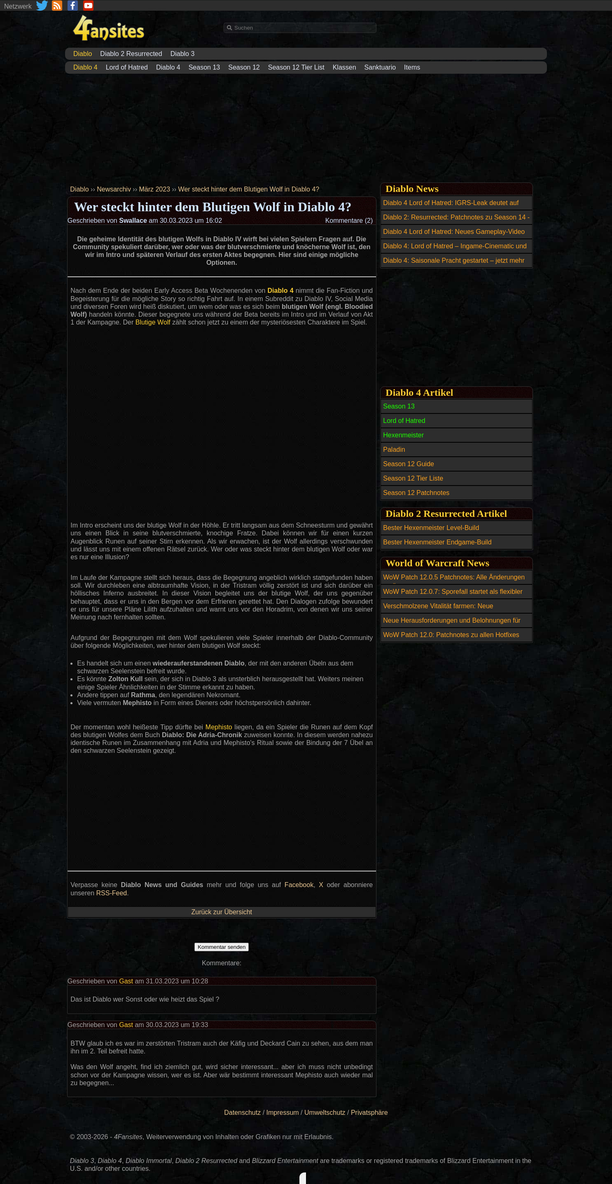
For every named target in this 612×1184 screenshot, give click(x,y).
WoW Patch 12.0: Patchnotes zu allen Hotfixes (451, 634)
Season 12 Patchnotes (416, 492)
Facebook (299, 884)
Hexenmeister (403, 435)
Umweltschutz (325, 1112)
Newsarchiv (114, 189)
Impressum (282, 1112)
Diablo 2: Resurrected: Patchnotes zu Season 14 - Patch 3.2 (456, 222)
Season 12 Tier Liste (413, 478)
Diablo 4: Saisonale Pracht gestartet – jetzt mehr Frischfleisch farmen (453, 265)
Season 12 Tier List (296, 67)
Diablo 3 (183, 53)
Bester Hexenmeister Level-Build (431, 527)
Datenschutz (242, 1112)
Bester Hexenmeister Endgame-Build (437, 542)
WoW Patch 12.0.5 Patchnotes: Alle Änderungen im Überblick (454, 582)
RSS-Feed (111, 893)
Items (412, 67)
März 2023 (154, 189)
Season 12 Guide (408, 463)
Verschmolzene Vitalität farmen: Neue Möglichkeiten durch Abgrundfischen (438, 611)
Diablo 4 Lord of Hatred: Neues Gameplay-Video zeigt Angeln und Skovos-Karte (454, 236)
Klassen (344, 67)
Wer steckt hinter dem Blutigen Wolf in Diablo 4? (249, 189)
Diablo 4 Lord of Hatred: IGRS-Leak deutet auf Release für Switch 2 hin (451, 207)
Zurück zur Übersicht (221, 911)
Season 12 (244, 67)
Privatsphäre (369, 1112)
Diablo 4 (168, 67)
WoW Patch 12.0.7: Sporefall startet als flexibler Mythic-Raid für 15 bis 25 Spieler (453, 596)
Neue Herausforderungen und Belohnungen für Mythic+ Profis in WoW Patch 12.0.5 (452, 625)
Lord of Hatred (127, 67)
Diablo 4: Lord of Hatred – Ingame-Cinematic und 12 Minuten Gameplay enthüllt (455, 251)
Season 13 (204, 67)
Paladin (394, 449)
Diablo (79, 189)
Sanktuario (380, 67)
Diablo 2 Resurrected (131, 53)
